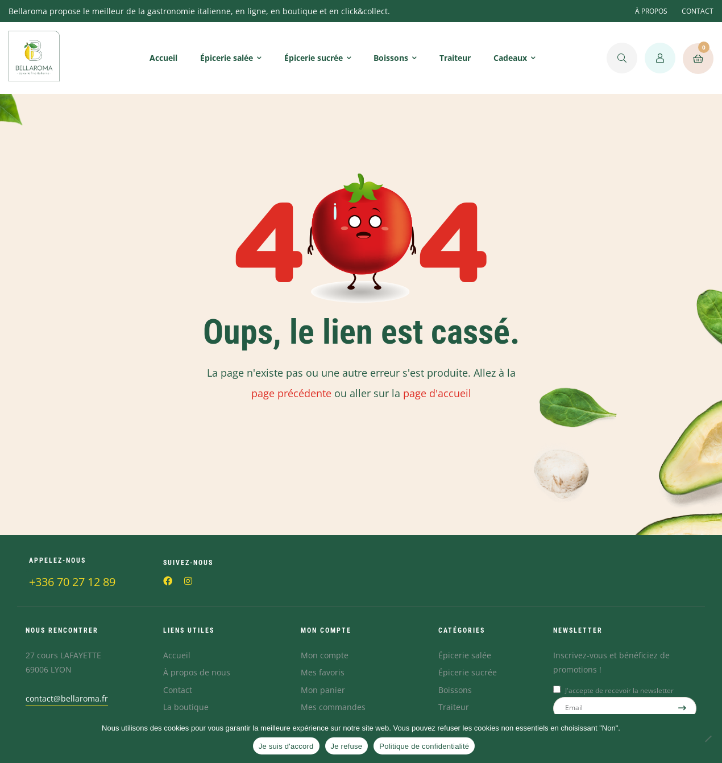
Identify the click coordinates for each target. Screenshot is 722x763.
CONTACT (697, 11)
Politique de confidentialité (424, 746)
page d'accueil (437, 393)
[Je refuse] (707, 738)
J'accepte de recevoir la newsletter (619, 690)
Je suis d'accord (286, 746)
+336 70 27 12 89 (72, 581)
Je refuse (347, 746)
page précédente (291, 393)
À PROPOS (651, 11)
